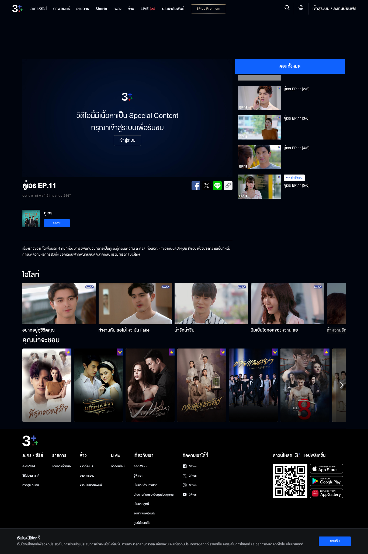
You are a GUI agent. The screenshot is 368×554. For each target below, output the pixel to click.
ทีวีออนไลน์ (117, 466)
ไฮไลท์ (30, 275)
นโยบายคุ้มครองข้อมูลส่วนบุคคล (154, 494)
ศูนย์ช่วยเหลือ (142, 522)
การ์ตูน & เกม (30, 485)
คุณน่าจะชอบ (41, 340)
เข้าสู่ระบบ (127, 140)
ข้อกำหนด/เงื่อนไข (144, 513)
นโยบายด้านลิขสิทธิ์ (146, 485)
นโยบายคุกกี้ (141, 504)
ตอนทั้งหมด (290, 66)
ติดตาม (57, 223)
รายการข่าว (87, 475)
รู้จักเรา (138, 475)
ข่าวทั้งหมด (86, 466)
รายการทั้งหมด (61, 466)
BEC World (141, 466)
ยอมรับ (335, 541)
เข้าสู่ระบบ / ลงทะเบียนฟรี (334, 8)
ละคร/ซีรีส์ (28, 466)
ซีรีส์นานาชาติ (30, 475)
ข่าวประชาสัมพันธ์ (91, 485)
